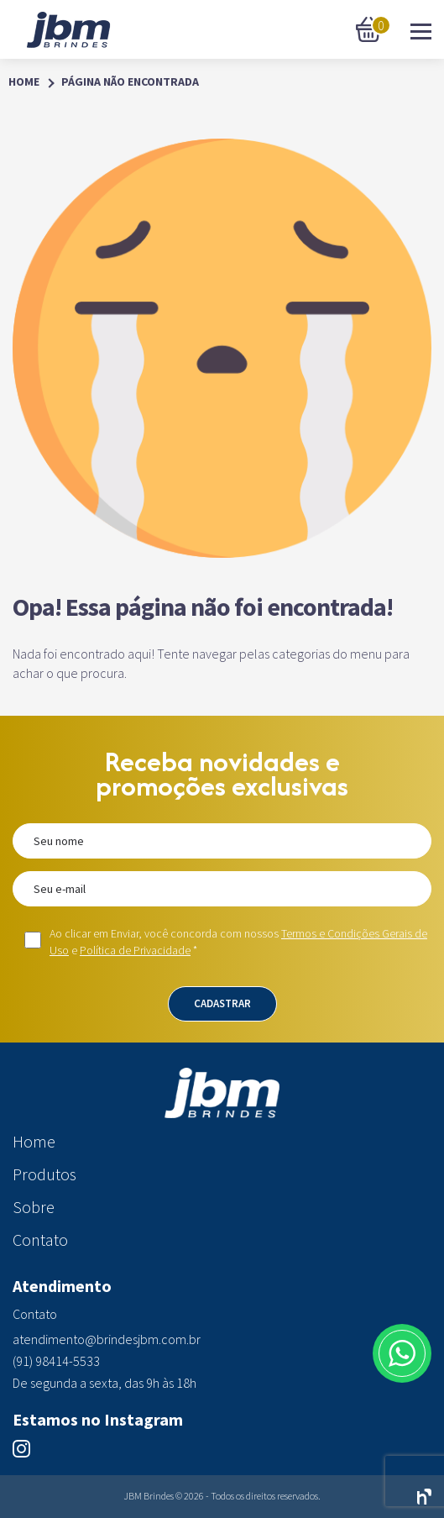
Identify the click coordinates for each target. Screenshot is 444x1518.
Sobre (34, 1207)
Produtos (44, 1174)
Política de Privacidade (135, 950)
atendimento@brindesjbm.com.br (107, 1339)
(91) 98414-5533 (56, 1361)
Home (23, 82)
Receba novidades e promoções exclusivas (222, 773)
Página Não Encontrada (130, 82)
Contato (40, 1240)
